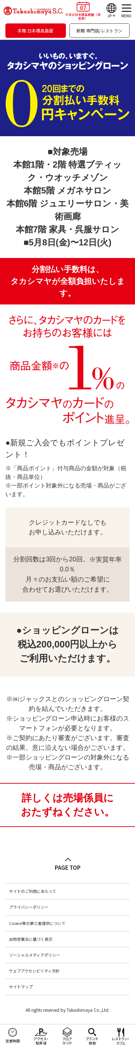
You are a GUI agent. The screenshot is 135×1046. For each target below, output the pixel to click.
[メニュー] (126, 11)
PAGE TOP (68, 867)
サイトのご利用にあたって (32, 891)
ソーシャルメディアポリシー (34, 955)
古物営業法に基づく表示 (31, 939)
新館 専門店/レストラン (99, 30)
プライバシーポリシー (29, 907)
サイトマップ (21, 986)
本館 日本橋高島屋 (35, 30)
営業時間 (12, 1040)
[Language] (111, 11)
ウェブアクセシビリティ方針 (34, 971)
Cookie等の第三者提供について (37, 923)
